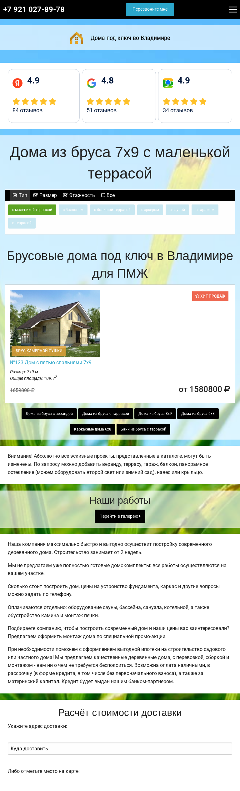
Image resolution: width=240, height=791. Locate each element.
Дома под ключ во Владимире (120, 38)
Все (108, 195)
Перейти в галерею (120, 516)
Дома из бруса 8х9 (155, 413)
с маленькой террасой (32, 210)
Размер (45, 195)
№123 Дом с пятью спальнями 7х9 (51, 362)
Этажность (79, 195)
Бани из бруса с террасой (143, 429)
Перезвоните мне (150, 9)
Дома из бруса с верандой (49, 413)
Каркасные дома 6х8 (92, 429)
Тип (20, 195)
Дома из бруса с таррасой (105, 413)
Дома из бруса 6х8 (198, 413)
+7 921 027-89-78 (34, 9)
